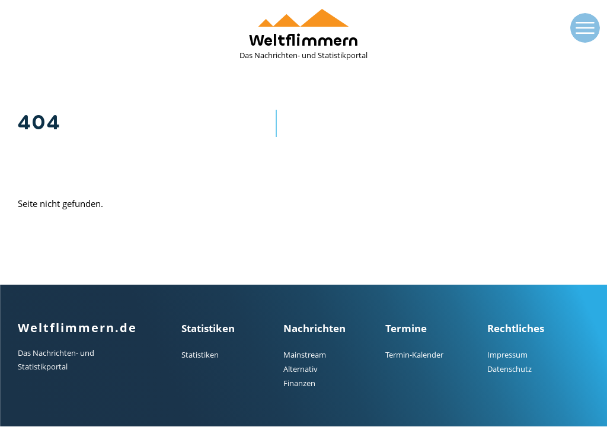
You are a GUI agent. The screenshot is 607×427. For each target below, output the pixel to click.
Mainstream (304, 354)
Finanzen (299, 383)
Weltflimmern (303, 34)
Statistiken (200, 354)
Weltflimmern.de (77, 328)
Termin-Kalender (414, 354)
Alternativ (300, 369)
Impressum (507, 354)
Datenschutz (509, 369)
